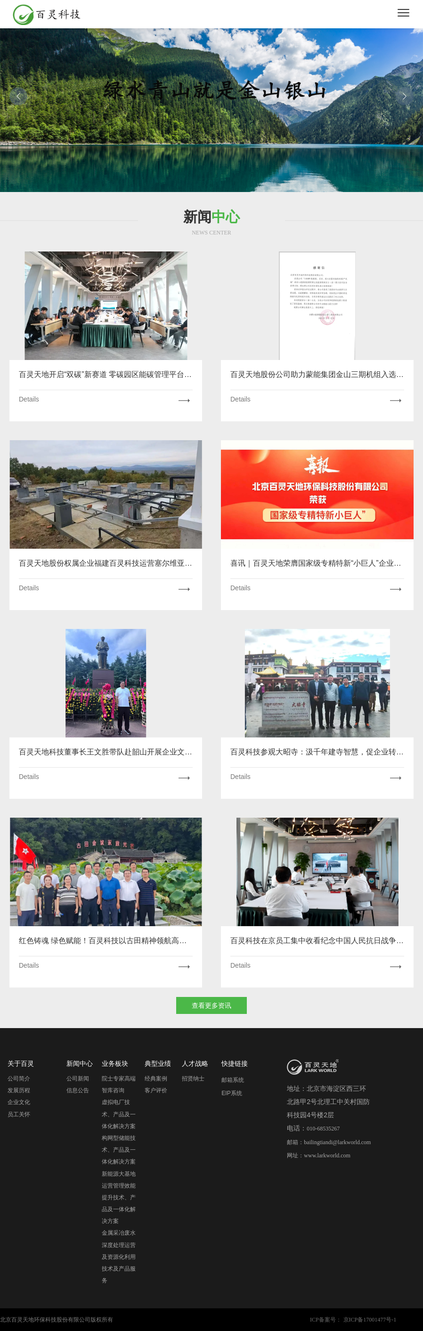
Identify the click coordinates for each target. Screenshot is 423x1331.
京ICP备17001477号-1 (370, 1319)
